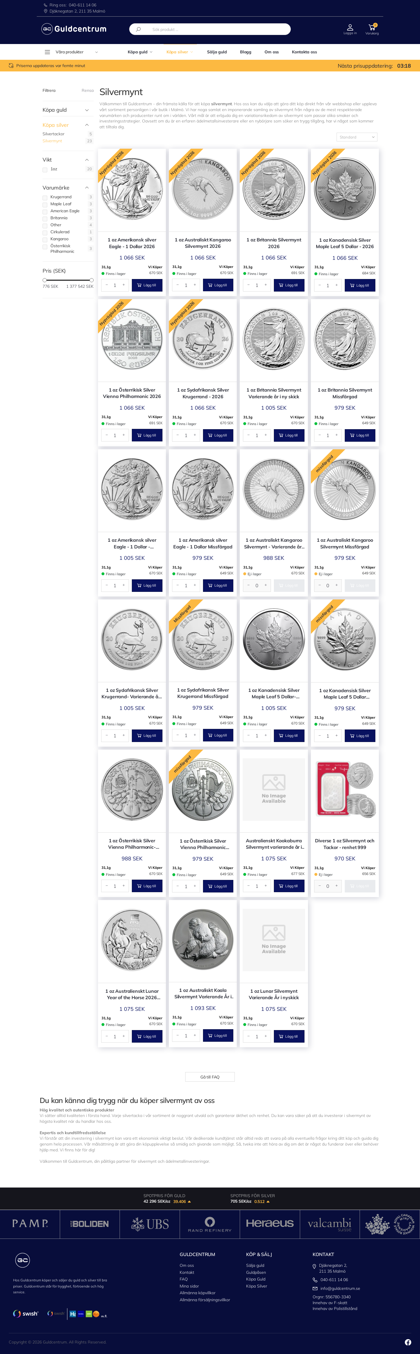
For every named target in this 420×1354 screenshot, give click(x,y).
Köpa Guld (255, 1279)
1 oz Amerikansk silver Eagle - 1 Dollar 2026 (132, 243)
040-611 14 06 (82, 5)
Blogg (245, 52)
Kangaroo (59, 238)
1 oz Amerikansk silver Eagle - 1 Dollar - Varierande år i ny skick (131, 543)
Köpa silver (177, 52)
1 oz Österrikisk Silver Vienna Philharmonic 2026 (132, 393)
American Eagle (65, 210)
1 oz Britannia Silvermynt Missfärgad (345, 393)
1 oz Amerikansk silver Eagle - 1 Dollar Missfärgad (202, 543)
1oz (53, 168)
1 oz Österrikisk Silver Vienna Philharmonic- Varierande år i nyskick (132, 844)
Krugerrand (60, 196)
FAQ (184, 1279)
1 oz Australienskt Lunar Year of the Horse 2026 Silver (131, 994)
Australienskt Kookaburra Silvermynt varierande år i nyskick (274, 844)
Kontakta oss (304, 52)
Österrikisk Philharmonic (62, 248)
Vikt (47, 160)
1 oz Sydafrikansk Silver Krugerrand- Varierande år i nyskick (132, 693)
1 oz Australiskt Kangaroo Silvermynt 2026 (203, 243)
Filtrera (49, 90)
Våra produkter (77, 52)
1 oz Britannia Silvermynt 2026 (273, 243)
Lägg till (146, 285)
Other (55, 224)
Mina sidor (189, 1286)
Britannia (58, 217)
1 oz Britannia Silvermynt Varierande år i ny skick (273, 393)
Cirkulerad (59, 231)
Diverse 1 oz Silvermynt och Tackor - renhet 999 (344, 844)
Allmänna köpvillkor (198, 1292)
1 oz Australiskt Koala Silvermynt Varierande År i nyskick (203, 993)
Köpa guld (138, 52)
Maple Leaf (60, 203)
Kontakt (187, 1272)
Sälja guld (217, 52)
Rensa (88, 90)
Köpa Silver (256, 1286)
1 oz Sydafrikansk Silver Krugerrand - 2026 (203, 393)
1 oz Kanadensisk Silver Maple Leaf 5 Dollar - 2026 (345, 243)
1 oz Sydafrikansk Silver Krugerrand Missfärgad (203, 693)
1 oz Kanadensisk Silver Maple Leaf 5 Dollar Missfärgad (344, 693)
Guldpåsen (256, 1272)
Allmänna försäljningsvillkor (205, 1299)
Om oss (272, 52)
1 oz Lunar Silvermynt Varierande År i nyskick (274, 994)
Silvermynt (52, 140)
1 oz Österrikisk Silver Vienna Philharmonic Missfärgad (203, 844)
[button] (372, 29)
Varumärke (56, 188)
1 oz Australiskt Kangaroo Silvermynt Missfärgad (345, 543)
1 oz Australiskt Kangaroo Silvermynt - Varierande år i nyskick (274, 543)
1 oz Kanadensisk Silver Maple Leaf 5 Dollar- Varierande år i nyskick (274, 693)
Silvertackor (53, 133)
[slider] (45, 280)
